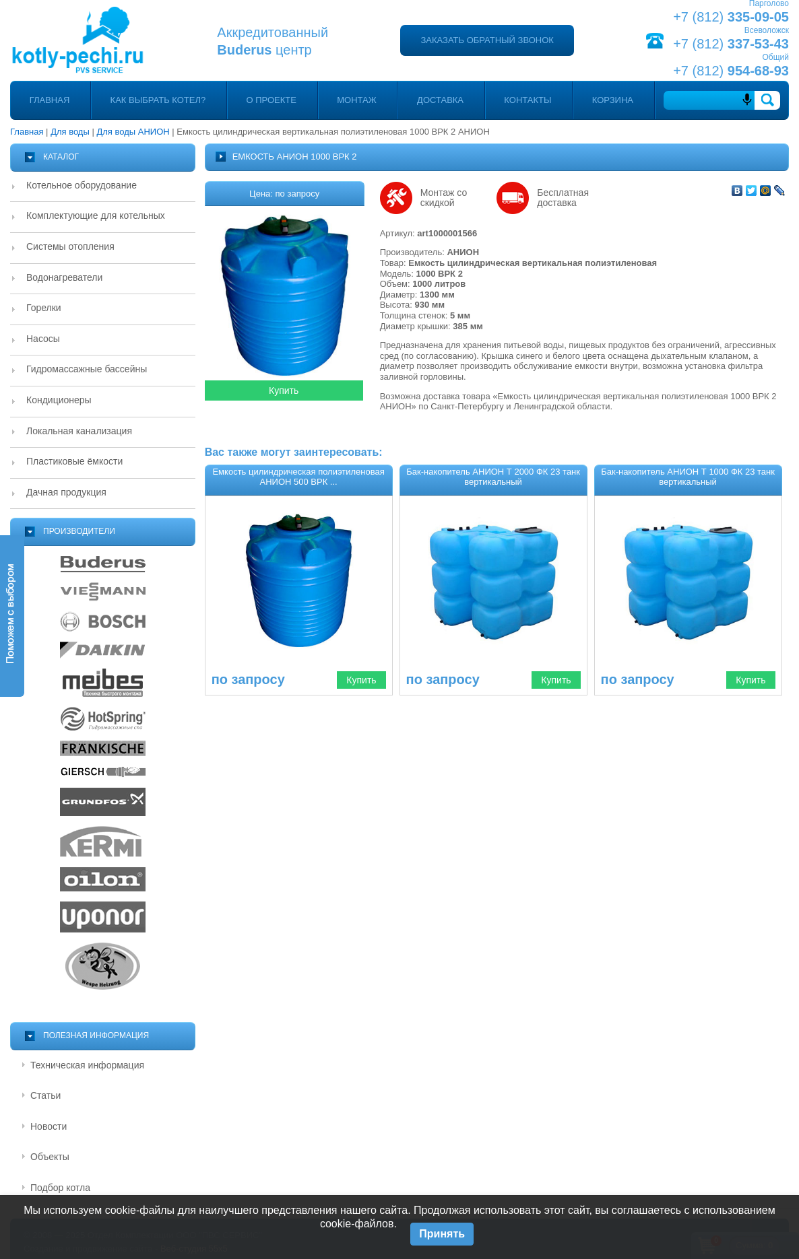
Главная (50, 100)
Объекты (49, 1156)
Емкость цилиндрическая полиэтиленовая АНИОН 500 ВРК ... (298, 477)
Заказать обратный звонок (486, 40)
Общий (775, 57)
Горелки (43, 307)
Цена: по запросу (284, 194)
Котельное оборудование (81, 185)
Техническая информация (87, 1065)
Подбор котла (60, 1187)
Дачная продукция (66, 492)
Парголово (769, 3)
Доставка (440, 100)
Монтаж (357, 100)
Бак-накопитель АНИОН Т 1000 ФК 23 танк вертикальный (688, 477)
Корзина (612, 100)
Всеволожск (766, 30)
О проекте (271, 100)
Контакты (527, 100)
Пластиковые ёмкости (74, 461)
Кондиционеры (59, 400)
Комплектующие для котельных (95, 215)
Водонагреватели (64, 277)
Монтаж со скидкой (444, 198)
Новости (48, 1126)
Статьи (45, 1095)
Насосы (43, 338)
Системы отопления (70, 246)
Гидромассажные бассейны (86, 369)
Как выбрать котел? (158, 100)
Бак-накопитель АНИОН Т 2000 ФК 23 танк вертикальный (493, 477)
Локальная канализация (79, 431)
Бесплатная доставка (563, 198)
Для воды (70, 132)
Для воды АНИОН (132, 132)
